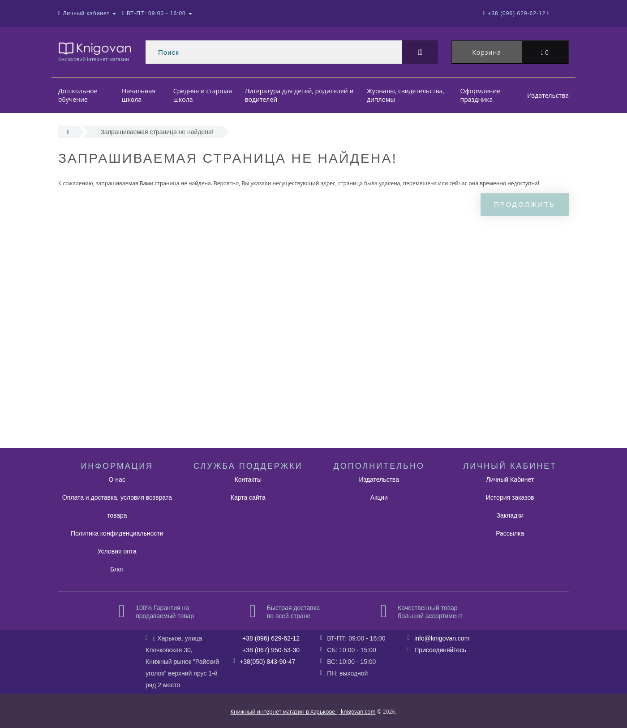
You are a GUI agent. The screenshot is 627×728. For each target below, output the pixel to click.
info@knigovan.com (441, 638)
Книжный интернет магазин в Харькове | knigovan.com (303, 711)
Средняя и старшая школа (202, 95)
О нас (117, 479)
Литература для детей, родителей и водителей (299, 95)
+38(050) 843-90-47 (267, 661)
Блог (117, 569)
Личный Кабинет (510, 479)
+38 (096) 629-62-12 (271, 638)
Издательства (548, 95)
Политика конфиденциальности (117, 533)
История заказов (510, 497)
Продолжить (524, 204)
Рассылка (510, 533)
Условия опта (117, 551)
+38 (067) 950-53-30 (271, 650)
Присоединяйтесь (440, 650)
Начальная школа (138, 95)
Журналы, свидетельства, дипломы (405, 95)
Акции (379, 497)
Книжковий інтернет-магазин (95, 51)
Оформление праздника (480, 95)
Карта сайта (248, 497)
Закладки (510, 515)
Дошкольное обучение (78, 95)
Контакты (248, 479)
